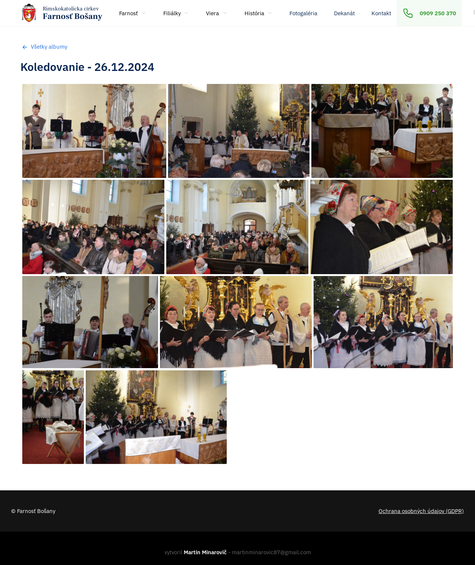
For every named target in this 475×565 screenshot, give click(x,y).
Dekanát (344, 13)
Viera (217, 13)
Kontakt (381, 13)
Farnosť (133, 13)
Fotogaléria (303, 13)
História (259, 13)
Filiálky (176, 13)
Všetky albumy (43, 46)
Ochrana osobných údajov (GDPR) (421, 510)
